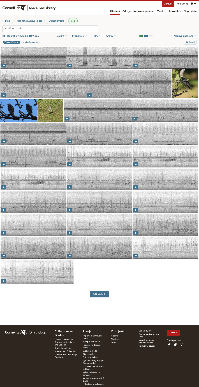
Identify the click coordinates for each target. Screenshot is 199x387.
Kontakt (114, 342)
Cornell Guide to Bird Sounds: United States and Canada (65, 342)
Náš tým (114, 339)
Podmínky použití (147, 346)
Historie (114, 336)
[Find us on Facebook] (169, 345)
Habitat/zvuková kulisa (29, 21)
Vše (73, 21)
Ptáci (7, 21)
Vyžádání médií (90, 351)
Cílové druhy (89, 354)
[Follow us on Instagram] (181, 345)
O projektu (174, 11)
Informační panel (143, 11)
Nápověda (190, 11)
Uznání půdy (145, 331)
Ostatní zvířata (56, 21)
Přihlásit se (182, 3)
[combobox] (53, 28)
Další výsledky (99, 294)
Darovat (168, 3)
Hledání (115, 11)
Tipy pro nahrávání (91, 342)
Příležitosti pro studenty (93, 384)
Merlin (161, 11)
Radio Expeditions (63, 348)
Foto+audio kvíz (90, 357)
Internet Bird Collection (65, 351)
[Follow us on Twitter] (175, 345)
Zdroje (126, 11)
